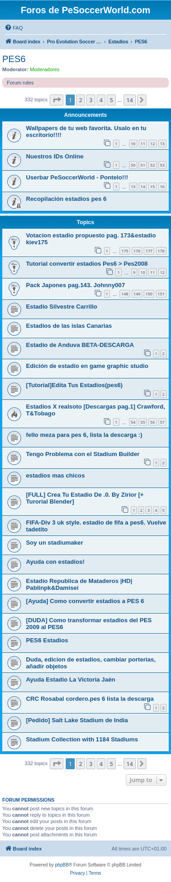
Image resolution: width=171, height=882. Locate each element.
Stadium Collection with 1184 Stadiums (82, 739)
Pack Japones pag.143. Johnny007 (75, 285)
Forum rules (20, 82)
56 (152, 422)
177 (148, 251)
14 (142, 186)
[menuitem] (14, 27)
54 (133, 422)
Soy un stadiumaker (54, 542)
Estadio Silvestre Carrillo (61, 306)
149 (137, 294)
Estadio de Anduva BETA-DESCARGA (80, 344)
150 (148, 294)
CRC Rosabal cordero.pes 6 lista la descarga (90, 698)
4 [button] (101, 100)
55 (142, 422)
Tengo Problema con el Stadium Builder (83, 454)
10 (133, 144)
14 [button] (129, 100)
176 (137, 251)
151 (161, 294)
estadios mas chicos (55, 475)
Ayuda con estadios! (55, 561)
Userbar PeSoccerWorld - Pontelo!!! (77, 177)
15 (152, 186)
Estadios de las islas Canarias (69, 325)
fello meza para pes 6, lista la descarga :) (84, 434)
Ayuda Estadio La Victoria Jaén (70, 679)
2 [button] (80, 100)
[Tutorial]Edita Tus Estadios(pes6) (74, 385)
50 (133, 165)
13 (162, 144)
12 (152, 144)
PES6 (14, 59)
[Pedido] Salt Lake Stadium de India (77, 720)
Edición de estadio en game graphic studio (87, 365)
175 (124, 251)
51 (142, 165)
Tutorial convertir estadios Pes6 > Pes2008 (87, 263)
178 (161, 251)
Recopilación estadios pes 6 (66, 198)
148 (124, 294)
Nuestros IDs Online (54, 156)
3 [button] (90, 100)
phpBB (62, 864)
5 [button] (111, 100)
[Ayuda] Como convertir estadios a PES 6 (85, 601)
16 (162, 186)
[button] (56, 99)
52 (152, 165)
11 (142, 144)
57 (162, 422)
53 (162, 165)
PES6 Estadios (47, 640)
